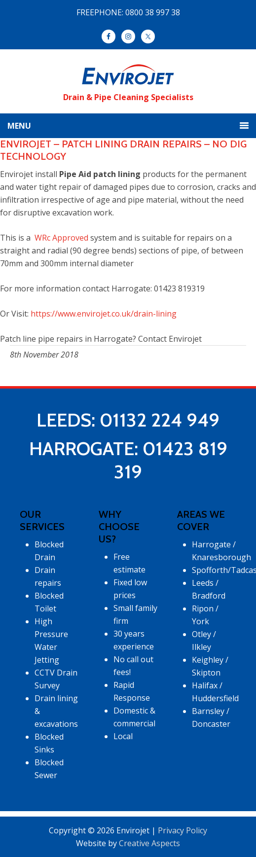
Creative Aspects (149, 843)
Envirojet (128, 75)
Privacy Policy (182, 830)
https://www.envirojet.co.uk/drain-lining (104, 313)
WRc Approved (60, 237)
